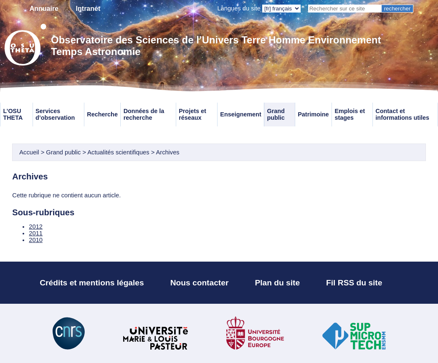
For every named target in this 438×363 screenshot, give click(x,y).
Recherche (102, 114)
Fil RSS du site (354, 282)
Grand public (275, 114)
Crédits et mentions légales (92, 282)
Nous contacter (199, 282)
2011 (36, 233)
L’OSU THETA (13, 114)
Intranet (88, 8)
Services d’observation (55, 114)
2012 (36, 226)
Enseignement (240, 114)
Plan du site (277, 282)
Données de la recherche (144, 114)
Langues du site (239, 8)
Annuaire (44, 8)
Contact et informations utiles (402, 114)
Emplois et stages (349, 114)
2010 (36, 240)
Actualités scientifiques (118, 152)
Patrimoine (313, 114)
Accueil (29, 152)
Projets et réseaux (192, 114)
